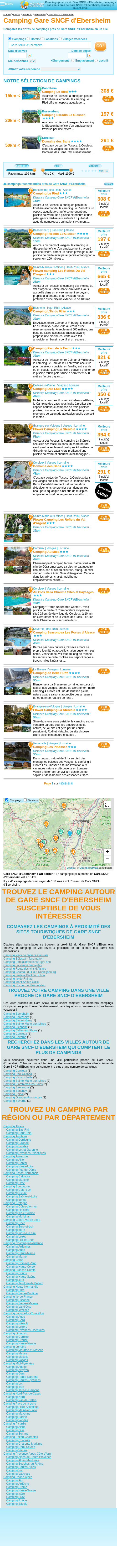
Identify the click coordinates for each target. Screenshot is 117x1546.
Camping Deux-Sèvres (20, 1446)
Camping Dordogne (18, 1139)
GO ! (100, 46)
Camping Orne (15, 1183)
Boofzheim (40, 190)
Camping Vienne (16, 1450)
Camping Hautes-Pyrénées (23, 1380)
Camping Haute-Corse (20, 1266)
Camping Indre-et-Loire (21, 1233)
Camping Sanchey (15, 1090)
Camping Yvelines (17, 1309)
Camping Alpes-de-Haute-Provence (28, 1456)
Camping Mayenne (18, 1413)
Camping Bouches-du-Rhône (24, 1463)
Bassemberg (41, 230)
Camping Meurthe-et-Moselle (24, 1350)
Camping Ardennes (18, 1246)
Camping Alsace (13, 1126)
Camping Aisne (15, 1426)
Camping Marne (16, 1256)
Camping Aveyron (17, 1370)
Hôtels (35, 39)
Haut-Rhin (72, 267)
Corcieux (38, 462)
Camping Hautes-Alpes (21, 1466)
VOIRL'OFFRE (108, 98)
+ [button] (107, 852)
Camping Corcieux (15, 1033)
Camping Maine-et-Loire (21, 1410)
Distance (22, 166)
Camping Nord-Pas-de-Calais (22, 1393)
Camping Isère (15, 1493)
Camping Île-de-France (18, 1296)
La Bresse (39, 669)
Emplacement (84, 60)
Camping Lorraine (14, 1346)
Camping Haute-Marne (20, 1253)
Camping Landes (17, 1146)
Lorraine (74, 385)
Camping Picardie (14, 1423)
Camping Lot (14, 1383)
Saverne (38, 629)
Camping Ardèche (17, 1483)
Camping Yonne (16, 1199)
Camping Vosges (17, 1360)
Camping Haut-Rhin (18, 1132)
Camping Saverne (14, 1037)
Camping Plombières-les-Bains (23, 1084)
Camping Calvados (18, 1176)
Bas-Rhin (55, 190)
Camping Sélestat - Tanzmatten (23, 958)
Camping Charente (18, 1440)
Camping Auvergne (15, 1156)
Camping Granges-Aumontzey (22, 1097)
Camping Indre (15, 1229)
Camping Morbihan (18, 1216)
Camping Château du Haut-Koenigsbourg (29, 971)
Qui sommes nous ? (34, 1512)
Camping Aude (15, 1316)
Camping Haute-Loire (19, 1166)
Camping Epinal (13, 1094)
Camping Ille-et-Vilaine (20, 1213)
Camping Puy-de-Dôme (21, 1169)
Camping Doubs (16, 1273)
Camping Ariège (16, 1366)
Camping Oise (15, 1430)
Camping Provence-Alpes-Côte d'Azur (27, 1453)
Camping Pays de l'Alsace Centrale (25, 955)
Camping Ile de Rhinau (17, 978)
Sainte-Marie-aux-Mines (48, 267)
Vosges (61, 385)
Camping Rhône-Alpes (17, 1476)
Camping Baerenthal (16, 1087)
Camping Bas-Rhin (18, 1129)
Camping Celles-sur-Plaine (20, 1030)
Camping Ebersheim (16, 1013)
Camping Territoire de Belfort (24, 1283)
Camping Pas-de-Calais (21, 1400)
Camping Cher (15, 1223)
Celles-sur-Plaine (44, 385)
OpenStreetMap (89, 867)
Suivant (108, 184)
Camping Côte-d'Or (18, 1189)
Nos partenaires (85, 1512)
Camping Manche (17, 1179)
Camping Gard (15, 1319)
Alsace (67, 190)
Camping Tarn (15, 1386)
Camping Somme (17, 1433)
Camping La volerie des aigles (22, 965)
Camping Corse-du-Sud (21, 1263)
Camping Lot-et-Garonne (22, 1149)
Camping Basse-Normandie (20, 1173)
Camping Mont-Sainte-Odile (21, 981)
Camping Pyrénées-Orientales (25, 1330)
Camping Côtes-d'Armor (21, 1206)
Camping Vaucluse (18, 1473)
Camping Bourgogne (16, 1186)
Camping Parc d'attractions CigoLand (27, 961)
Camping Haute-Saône (20, 1276)
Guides (98, 1518)
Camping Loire (15, 1497)
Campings (19, 39)
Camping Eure (15, 1289)
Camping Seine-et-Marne (22, 1303)
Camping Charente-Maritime (24, 1443)
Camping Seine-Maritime (22, 1293)
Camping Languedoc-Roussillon (23, 1313)
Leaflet (71, 867)
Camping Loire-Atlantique (22, 1406)
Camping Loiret (15, 1236)
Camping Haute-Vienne (21, 1343)
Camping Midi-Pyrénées (18, 1363)
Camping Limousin (15, 1333)
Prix (58, 166)
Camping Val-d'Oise (18, 1306)
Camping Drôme (16, 1487)
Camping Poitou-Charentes (20, 1436)
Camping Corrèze (17, 1336)
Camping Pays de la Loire (19, 1403)
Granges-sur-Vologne (46, 425)
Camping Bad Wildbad (17, 1074)
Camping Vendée (17, 1420)
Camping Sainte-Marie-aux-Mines (24, 1023)
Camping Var (14, 1470)
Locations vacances (54, 1518)
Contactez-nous (61, 1512)
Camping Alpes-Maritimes (22, 1460)
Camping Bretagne (15, 1203)
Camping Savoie (16, 1503)
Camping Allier (15, 1159)
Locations (51, 39)
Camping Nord (15, 1396)
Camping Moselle (17, 1356)
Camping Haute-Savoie (21, 1490)
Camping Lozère (16, 1326)
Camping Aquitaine (15, 1136)
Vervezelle (39, 743)
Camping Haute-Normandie (20, 1286)
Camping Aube (15, 1249)
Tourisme (33, 800)
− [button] (107, 859)
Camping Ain (14, 1480)
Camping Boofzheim (16, 1016)
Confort (95, 166)
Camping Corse (13, 1259)
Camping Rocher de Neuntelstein (24, 985)
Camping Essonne (18, 1299)
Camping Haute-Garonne (22, 1376)
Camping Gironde (17, 1142)
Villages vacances (75, 39)
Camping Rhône (16, 1500)
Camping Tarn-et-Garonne (22, 1390)
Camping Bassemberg (17, 1020)
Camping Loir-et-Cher (20, 1239)
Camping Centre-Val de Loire (21, 1219)
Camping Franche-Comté (19, 1269)
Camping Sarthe (16, 1416)
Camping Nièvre (16, 1193)
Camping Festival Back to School (24, 975)
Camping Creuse (17, 1340)
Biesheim (39, 307)
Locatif (103, 60)
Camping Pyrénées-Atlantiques (26, 1152)
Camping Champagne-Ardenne (23, 1243)
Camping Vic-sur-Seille (17, 1077)
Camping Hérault (17, 1323)
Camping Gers (15, 1373)
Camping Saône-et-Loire (21, 1196)
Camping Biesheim (15, 1027)
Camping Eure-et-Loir (20, 1226)
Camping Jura (15, 1279)
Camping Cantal (16, 1163)
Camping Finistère (17, 1209)
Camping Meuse (16, 1353)
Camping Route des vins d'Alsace (24, 968)
